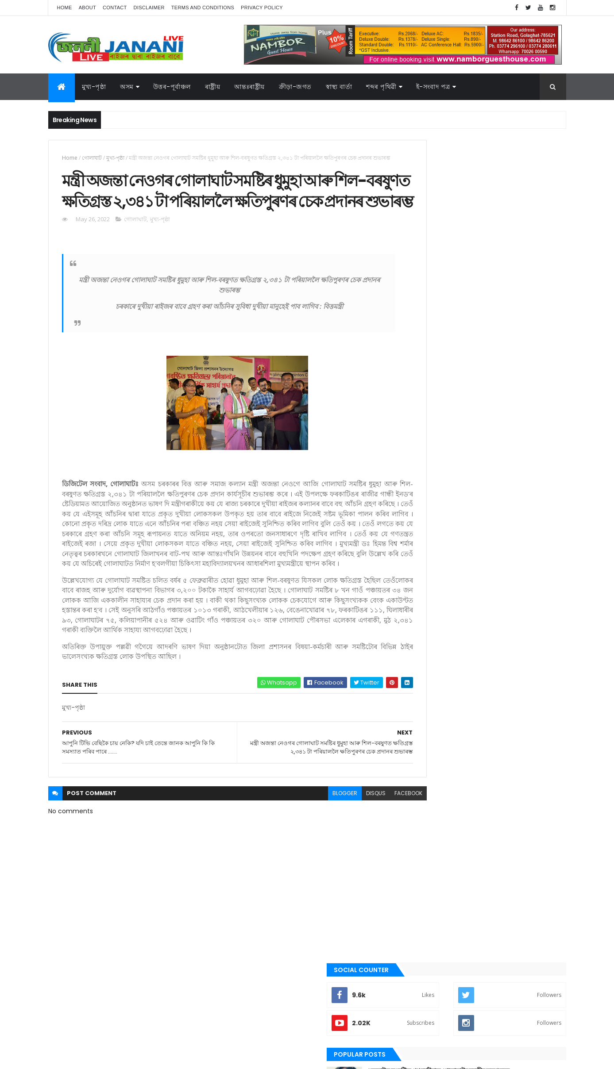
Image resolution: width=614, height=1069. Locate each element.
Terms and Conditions (202, 7)
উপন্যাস (420, 573)
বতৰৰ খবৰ (422, 678)
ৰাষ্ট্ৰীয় (212, 86)
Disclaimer (149, 7)
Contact (115, 7)
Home (64, 7)
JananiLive (95, 1049)
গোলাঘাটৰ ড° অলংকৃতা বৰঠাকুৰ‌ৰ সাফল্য (494, 284)
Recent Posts (445, 359)
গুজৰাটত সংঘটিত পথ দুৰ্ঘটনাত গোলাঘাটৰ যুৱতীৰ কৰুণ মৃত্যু (504, 252)
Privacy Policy (262, 7)
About (87, 7)
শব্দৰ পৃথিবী (423, 753)
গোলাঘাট (92, 158)
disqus (337, 850)
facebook (370, 850)
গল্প (415, 618)
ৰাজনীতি (421, 723)
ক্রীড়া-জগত (295, 86)
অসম (127, 86)
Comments (526, 359)
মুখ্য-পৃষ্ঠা (94, 86)
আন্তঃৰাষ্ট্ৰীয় (249, 86)
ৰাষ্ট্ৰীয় (417, 738)
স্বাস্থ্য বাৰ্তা (339, 86)
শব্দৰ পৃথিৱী (381, 86)
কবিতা (418, 588)
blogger (306, 850)
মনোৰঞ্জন (421, 692)
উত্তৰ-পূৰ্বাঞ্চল (172, 86)
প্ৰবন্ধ (417, 663)
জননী (418, 648)
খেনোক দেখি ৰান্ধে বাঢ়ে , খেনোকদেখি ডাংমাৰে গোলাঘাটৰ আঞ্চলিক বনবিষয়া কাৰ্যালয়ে (500, 324)
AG (67, 1058)
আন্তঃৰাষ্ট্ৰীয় (423, 543)
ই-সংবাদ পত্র (433, 86)
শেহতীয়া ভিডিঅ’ (428, 767)
